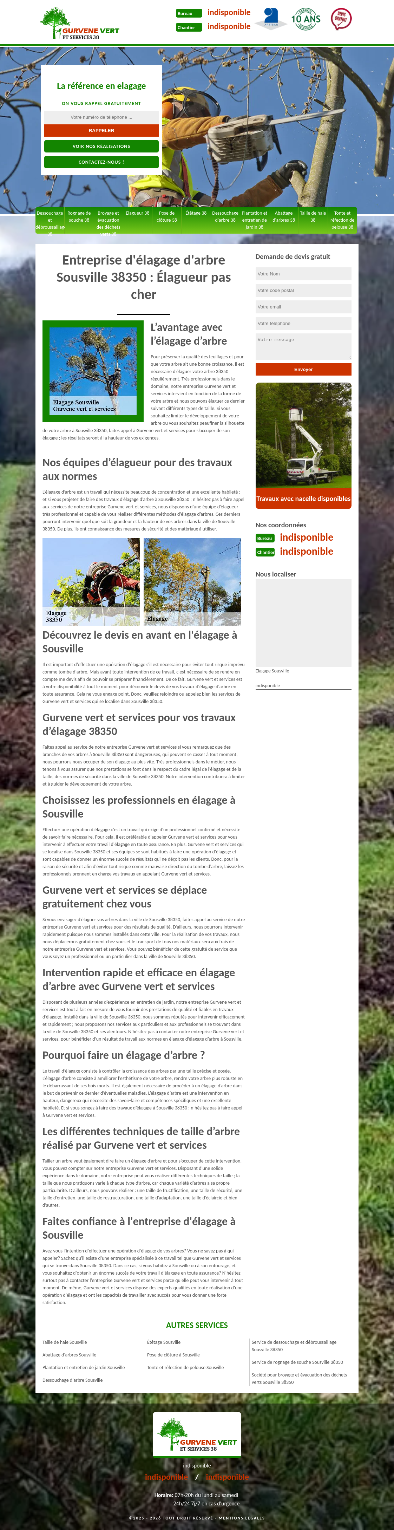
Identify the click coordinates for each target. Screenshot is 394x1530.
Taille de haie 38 (313, 216)
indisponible (229, 12)
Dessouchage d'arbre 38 (225, 216)
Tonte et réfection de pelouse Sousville (185, 1368)
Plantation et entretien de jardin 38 (254, 220)
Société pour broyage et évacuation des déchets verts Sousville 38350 (299, 1378)
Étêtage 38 (195, 213)
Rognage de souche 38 (79, 216)
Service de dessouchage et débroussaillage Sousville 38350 (294, 1346)
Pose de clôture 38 (167, 216)
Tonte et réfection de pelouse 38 (342, 220)
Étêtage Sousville (163, 1342)
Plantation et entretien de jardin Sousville (83, 1368)
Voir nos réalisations (101, 146)
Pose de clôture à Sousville (173, 1355)
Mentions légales (242, 1518)
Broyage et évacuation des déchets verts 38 (108, 222)
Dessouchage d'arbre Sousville (72, 1380)
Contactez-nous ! (101, 162)
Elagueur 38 (137, 213)
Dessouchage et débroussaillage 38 (49, 222)
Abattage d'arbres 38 (283, 216)
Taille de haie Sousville (64, 1342)
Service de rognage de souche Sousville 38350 (297, 1362)
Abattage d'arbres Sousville (69, 1355)
